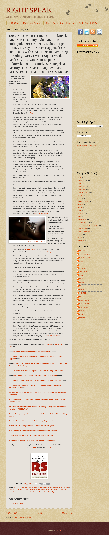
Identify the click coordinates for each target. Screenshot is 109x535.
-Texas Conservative (84, 231)
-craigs (79, 234)
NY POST (61, 344)
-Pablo (79, 216)
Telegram (50, 252)
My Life (81, 286)
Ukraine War (43, 492)
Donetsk (43, 487)
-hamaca (80, 237)
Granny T (82, 261)
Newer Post (11, 513)
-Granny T (80, 195)
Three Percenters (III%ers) (60, 23)
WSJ (11, 347)
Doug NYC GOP (84, 257)
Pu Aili (81, 296)
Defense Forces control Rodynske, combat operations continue (37, 380)
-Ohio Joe (80, 213)
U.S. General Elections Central (25, 23)
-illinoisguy (80, 240)
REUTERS (49, 344)
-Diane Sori (81, 189)
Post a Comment (17, 503)
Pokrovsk (44, 489)
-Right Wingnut (82, 228)
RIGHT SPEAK (29, 10)
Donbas (36, 487)
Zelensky (51, 492)
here (64, 445)
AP (56, 344)
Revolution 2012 (84, 303)
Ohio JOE (82, 293)
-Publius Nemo (82, 219)
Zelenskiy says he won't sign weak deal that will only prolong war (38, 371)
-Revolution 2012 (82, 222)
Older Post (67, 513)
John (81, 275)
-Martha (79, 207)
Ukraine (35, 492)
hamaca (82, 318)
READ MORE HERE (41, 213)
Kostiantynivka (57, 487)
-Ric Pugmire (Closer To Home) (87, 225)
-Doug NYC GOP (83, 192)
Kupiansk (66, 487)
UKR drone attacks (25, 492)
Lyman (27, 489)
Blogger (58, 530)
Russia (50, 489)
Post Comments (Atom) (23, 517)
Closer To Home (84, 254)
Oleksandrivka (35, 489)
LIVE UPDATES (18, 489)
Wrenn (81, 311)
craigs (81, 314)
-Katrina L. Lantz (82, 201)
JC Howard (83, 268)
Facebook (34, 113)
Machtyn (82, 279)
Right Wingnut (84, 307)
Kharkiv (48, 487)
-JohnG (79, 198)
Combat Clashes (27, 487)
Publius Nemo (84, 300)
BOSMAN (82, 250)
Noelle (81, 289)
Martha (81, 282)
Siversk (55, 489)
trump (61, 489)
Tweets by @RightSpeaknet (86, 145)
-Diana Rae (81, 186)
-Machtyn (80, 204)
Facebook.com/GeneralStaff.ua (36, 241)
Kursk (10, 489)
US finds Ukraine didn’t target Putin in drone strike (32, 351)
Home (39, 513)
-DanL (79, 183)
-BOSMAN (17, 487)
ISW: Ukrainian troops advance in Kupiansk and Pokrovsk (35, 375)
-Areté (79, 177)
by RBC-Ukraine (31, 249)
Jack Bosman (83, 272)
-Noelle (79, 210)
